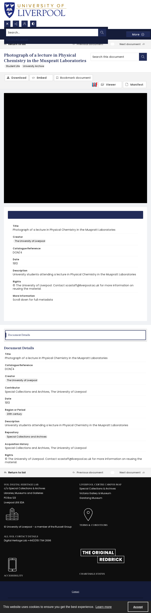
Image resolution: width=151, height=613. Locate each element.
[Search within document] (143, 57)
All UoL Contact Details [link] (21, 536)
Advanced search (17, 39)
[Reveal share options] (16, 24)
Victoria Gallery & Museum (95, 493)
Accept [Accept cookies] (138, 606)
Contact (75, 591)
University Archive (33, 66)
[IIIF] (94, 84)
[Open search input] (7, 24)
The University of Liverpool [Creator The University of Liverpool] (30, 241)
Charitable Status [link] (92, 574)
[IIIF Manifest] (134, 84)
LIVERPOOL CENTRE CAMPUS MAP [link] (100, 484)
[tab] (75, 215)
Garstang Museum (90, 498)
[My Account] (24, 24)
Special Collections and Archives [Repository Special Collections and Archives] (27, 437)
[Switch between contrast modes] (33, 24)
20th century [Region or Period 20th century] (14, 414)
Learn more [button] (104, 606)
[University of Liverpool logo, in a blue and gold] (35, 10)
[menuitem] (75, 591)
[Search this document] (115, 57)
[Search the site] (60, 32)
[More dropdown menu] (138, 34)
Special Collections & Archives (97, 488)
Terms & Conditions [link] (93, 525)
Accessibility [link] (13, 575)
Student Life (13, 66)
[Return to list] (22, 44)
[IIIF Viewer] (110, 84)
